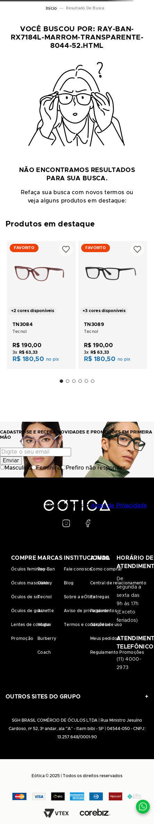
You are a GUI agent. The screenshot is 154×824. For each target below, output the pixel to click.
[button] (61, 381)
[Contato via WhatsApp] (143, 807)
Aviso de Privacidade (119, 505)
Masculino (16, 468)
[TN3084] (41, 304)
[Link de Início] (51, 8)
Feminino (46, 468)
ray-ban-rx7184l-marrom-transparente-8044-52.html (87, 8)
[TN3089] (113, 304)
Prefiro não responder (93, 468)
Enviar (11, 460)
